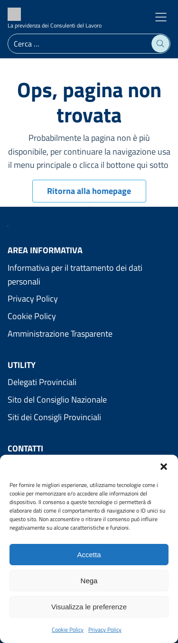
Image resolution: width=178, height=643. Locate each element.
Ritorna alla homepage (89, 190)
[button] (164, 466)
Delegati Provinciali (42, 382)
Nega (89, 581)
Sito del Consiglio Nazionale (57, 399)
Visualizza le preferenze (89, 607)
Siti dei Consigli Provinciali (54, 417)
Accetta (89, 555)
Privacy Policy (105, 629)
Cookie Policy (68, 629)
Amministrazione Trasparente (60, 333)
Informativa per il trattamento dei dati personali (75, 274)
